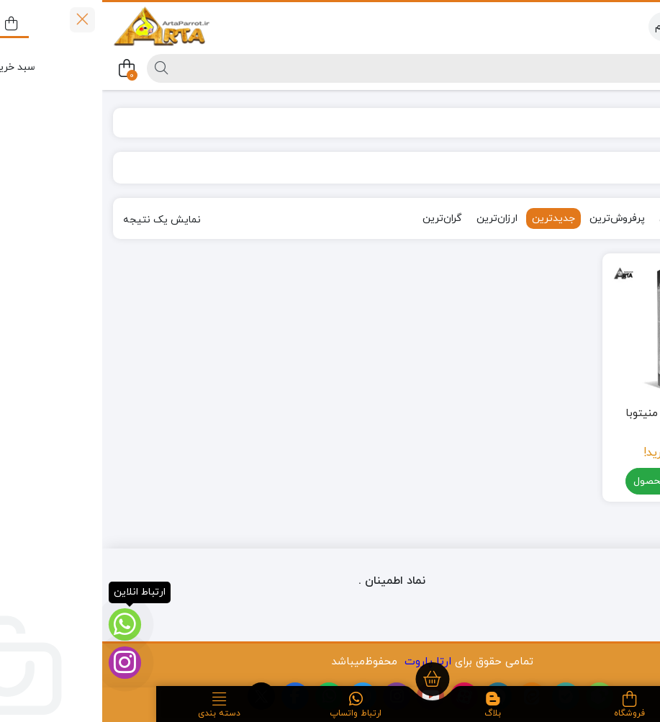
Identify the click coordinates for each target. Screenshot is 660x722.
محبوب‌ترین (583, 218)
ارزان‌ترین (394, 218)
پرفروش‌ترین (515, 218)
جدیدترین (451, 218)
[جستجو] (359, 68)
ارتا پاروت (325, 661)
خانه (632, 123)
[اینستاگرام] (22, 662)
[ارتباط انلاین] (22, 624)
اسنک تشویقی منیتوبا (575, 413)
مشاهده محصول (575, 482)
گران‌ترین (340, 218)
